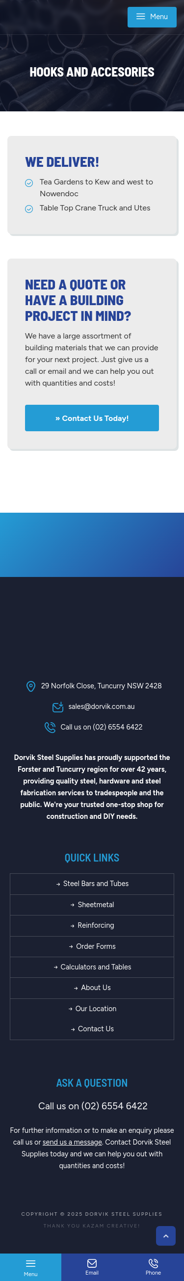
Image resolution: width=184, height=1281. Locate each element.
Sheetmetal (92, 904)
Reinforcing (92, 925)
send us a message (72, 1142)
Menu (152, 17)
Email (92, 1267)
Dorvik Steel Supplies (124, 1214)
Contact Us (92, 1028)
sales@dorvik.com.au (91, 706)
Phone (153, 1267)
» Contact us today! (92, 418)
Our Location (92, 1008)
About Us (91, 987)
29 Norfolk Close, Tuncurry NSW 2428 (92, 685)
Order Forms (92, 946)
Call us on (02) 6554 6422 (91, 727)
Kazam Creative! (112, 1226)
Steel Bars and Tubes (92, 883)
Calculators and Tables (92, 967)
